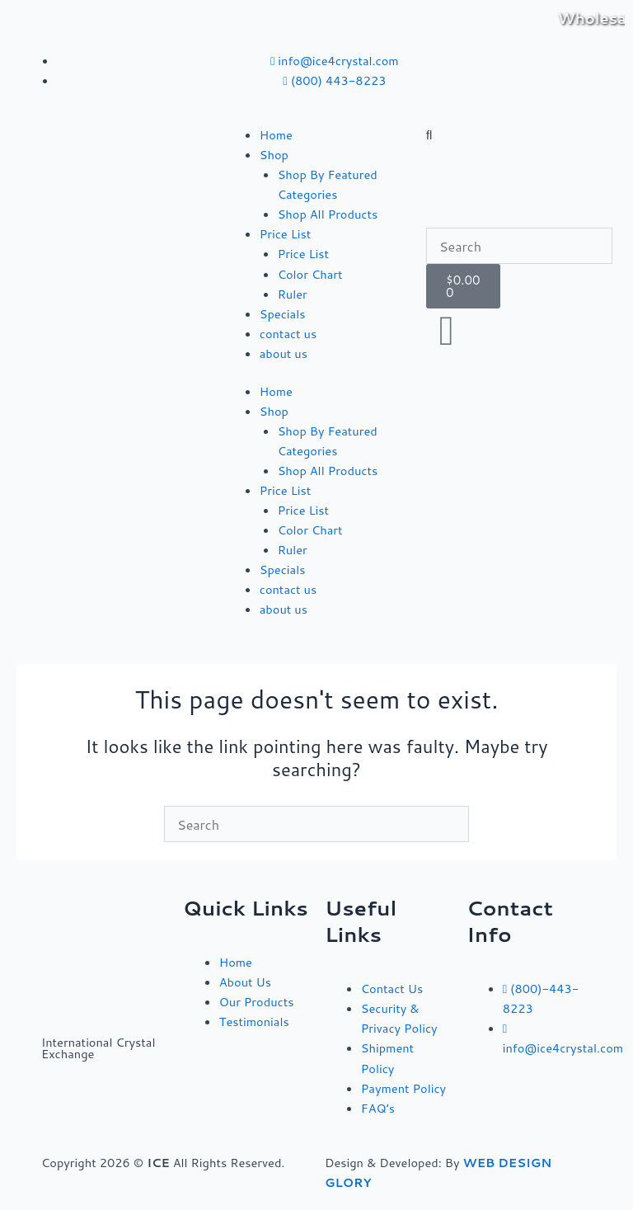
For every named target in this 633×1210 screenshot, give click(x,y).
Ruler (292, 294)
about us (283, 353)
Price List (285, 233)
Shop (274, 154)
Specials (283, 314)
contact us (288, 333)
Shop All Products (328, 214)
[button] (519, 135)
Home (276, 135)
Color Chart (310, 274)
